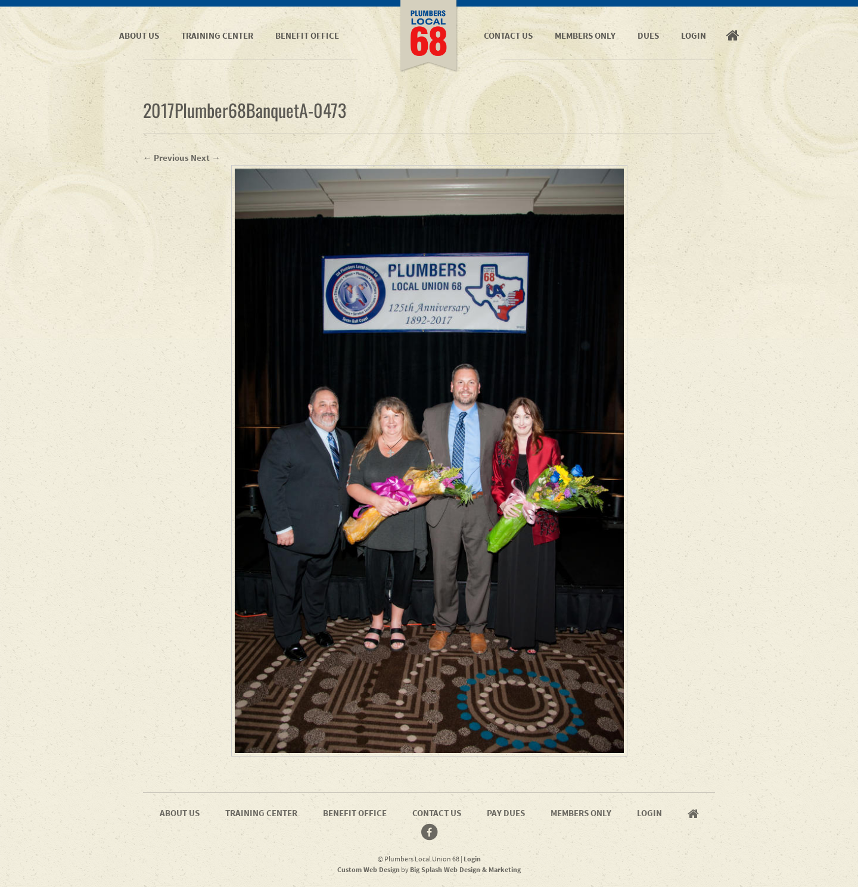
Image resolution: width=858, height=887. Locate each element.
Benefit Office (307, 35)
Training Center (217, 35)
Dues (648, 35)
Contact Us (508, 35)
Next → (205, 157)
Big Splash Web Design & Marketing (465, 869)
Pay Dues (506, 812)
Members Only (585, 35)
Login (693, 35)
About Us (139, 35)
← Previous (166, 157)
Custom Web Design (368, 869)
